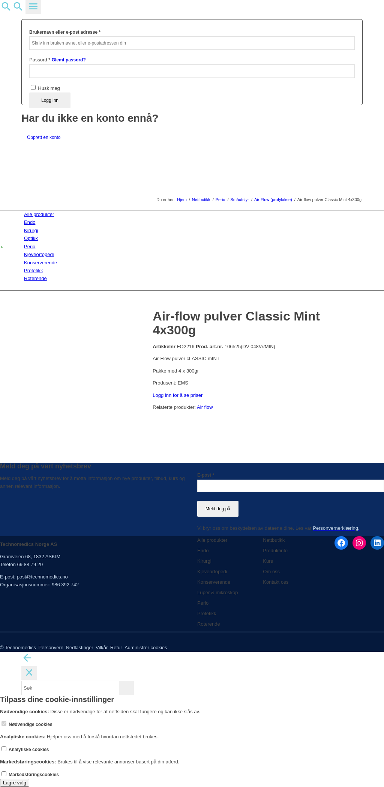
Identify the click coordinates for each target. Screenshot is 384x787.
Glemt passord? (69, 60)
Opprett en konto (43, 137)
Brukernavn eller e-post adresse (64, 32)
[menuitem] (193, 214)
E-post (205, 475)
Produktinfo (275, 550)
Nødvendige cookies (27, 724)
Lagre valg (14, 783)
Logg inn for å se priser (177, 395)
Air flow (205, 407)
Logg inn (49, 100)
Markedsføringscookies (30, 774)
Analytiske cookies (25, 749)
